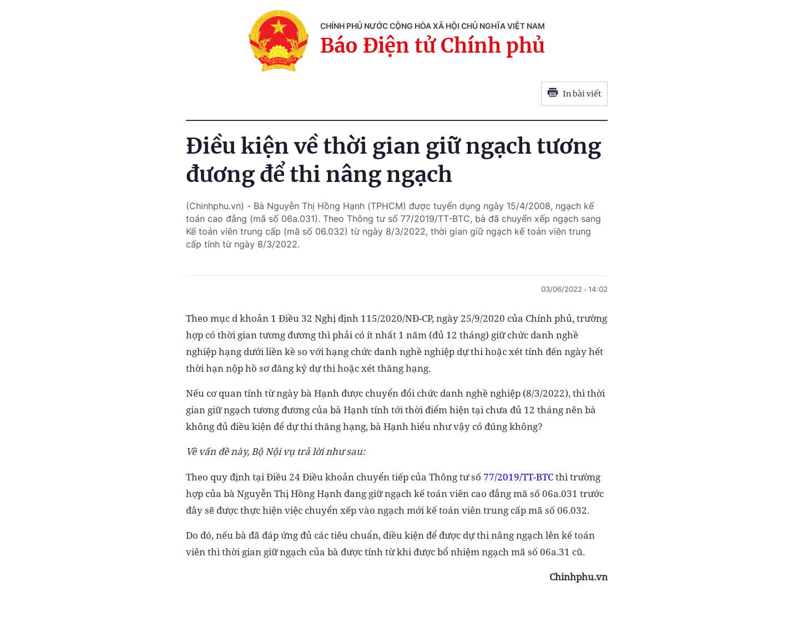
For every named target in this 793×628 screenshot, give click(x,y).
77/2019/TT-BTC (518, 476)
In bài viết (574, 94)
